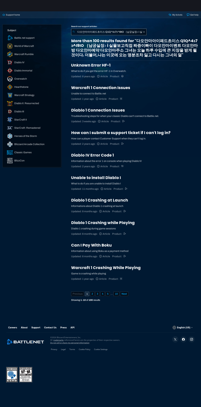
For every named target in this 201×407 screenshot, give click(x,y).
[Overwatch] (122, 76)
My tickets (175, 15)
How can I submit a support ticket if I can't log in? (121, 132)
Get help (192, 15)
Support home (11, 15)
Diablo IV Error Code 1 (92, 155)
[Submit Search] (73, 32)
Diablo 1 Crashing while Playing (103, 222)
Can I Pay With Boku (91, 245)
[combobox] (109, 32)
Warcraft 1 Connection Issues (100, 87)
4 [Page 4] (102, 293)
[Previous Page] (77, 294)
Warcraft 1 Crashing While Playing (106, 267)
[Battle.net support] (123, 121)
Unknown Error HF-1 (91, 65)
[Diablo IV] (122, 166)
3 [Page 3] (97, 293)
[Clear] (144, 32)
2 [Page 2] (92, 293)
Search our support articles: (84, 26)
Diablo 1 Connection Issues (98, 110)
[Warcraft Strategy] (121, 99)
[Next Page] (124, 294)
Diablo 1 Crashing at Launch (99, 200)
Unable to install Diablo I (96, 177)
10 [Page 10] (116, 293)
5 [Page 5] (108, 293)
